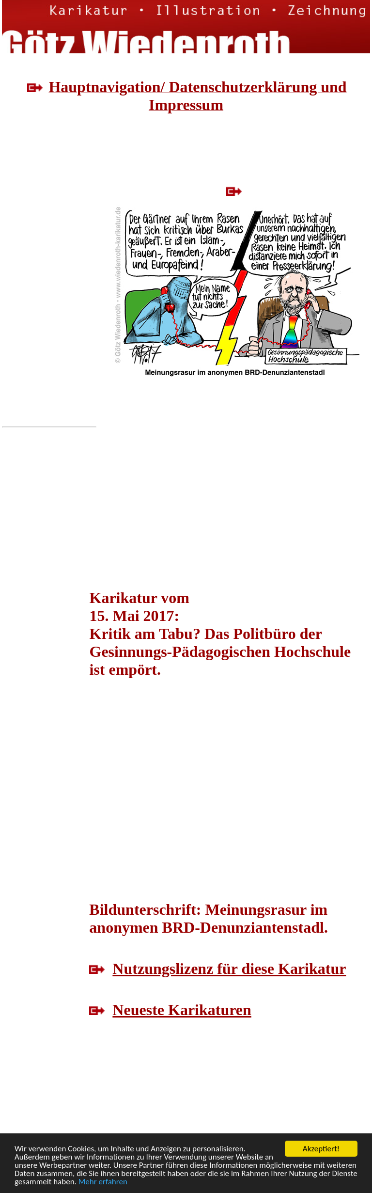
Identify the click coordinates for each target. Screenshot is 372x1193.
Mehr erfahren (102, 1182)
